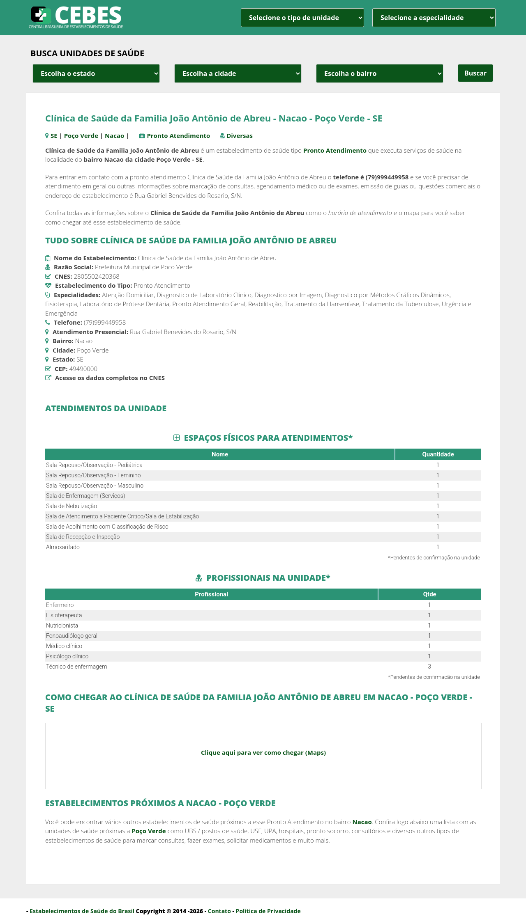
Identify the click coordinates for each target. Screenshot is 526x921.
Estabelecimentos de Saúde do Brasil (82, 911)
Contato (219, 911)
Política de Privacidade (268, 911)
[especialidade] (434, 17)
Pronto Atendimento (178, 135)
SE (54, 135)
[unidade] (302, 17)
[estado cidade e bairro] (96, 73)
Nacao (114, 135)
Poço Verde (81, 135)
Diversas (239, 135)
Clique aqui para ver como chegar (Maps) (263, 752)
